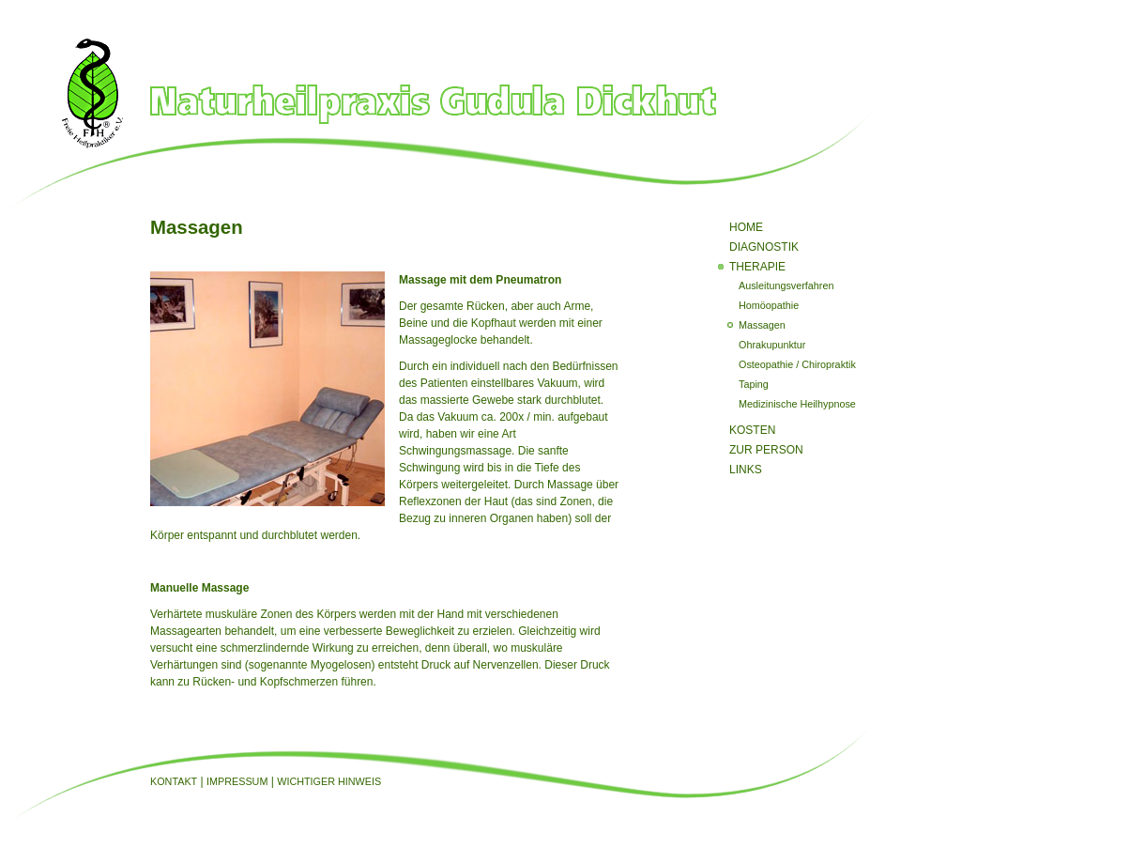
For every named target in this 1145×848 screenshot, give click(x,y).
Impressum (236, 781)
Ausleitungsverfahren (786, 285)
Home (746, 227)
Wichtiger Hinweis (329, 781)
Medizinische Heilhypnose (797, 403)
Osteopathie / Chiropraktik (797, 364)
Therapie (757, 266)
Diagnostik (764, 247)
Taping (754, 384)
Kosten (752, 430)
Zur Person (766, 449)
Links (745, 469)
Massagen (762, 325)
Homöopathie (769, 305)
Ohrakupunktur (772, 344)
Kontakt (173, 781)
